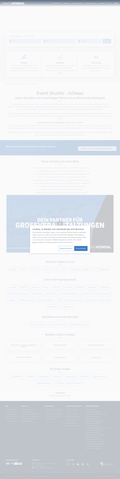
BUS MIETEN (56, 3)
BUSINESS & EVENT (77, 3)
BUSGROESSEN (91, 3)
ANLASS (65, 3)
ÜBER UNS (102, 3)
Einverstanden (81, 248)
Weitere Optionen (66, 248)
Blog (110, 3)
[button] (116, 3)
